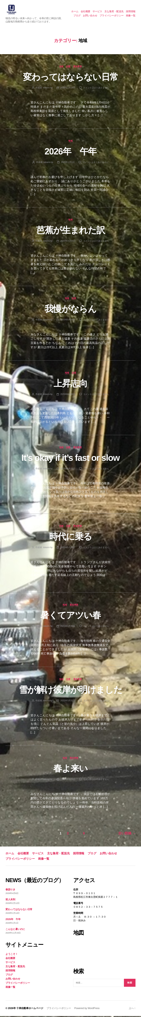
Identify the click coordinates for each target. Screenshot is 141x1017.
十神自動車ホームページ (29, 1009)
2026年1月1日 (67, 163)
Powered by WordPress (87, 1009)
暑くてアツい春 (70, 616)
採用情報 (130, 11)
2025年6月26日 (67, 469)
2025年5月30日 (67, 548)
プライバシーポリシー (112, 16)
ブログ (77, 16)
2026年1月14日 (67, 88)
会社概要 (85, 11)
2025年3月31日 (67, 701)
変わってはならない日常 (70, 78)
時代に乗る (70, 537)
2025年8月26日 (67, 395)
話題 (68, 67)
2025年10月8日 (67, 242)
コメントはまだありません (96, 88)
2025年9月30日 (67, 320)
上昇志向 (70, 384)
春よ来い (70, 769)
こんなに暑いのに (15, 930)
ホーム (74, 11)
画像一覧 (130, 16)
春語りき (10, 890)
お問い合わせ (90, 16)
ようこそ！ (12, 955)
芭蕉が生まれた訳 (70, 231)
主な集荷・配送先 (114, 11)
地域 (61, 67)
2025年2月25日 (67, 780)
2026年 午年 (70, 152)
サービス (97, 11)
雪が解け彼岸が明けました (70, 691)
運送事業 (77, 67)
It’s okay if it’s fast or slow (70, 459)
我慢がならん (70, 310)
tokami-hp (47, 88)
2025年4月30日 (67, 627)
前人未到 (10, 900)
